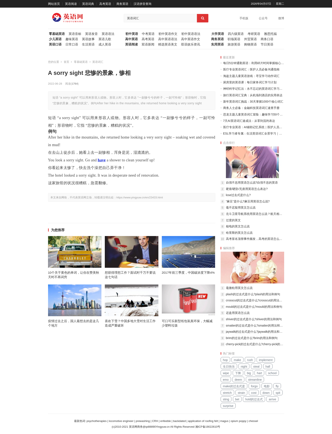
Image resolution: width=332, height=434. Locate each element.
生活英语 (88, 44)
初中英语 (131, 34)
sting (226, 399)
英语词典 (88, 3)
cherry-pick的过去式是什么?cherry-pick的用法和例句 (255, 344)
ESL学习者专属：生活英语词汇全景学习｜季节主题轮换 (253, 133)
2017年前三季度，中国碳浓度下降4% (188, 272)
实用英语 (217, 44)
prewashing (143, 421)
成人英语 (104, 44)
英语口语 (55, 44)
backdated (179, 421)
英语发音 (91, 34)
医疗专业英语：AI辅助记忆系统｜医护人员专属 (253, 127)
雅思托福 (270, 34)
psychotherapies (97, 421)
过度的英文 (233, 220)
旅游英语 (234, 44)
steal (256, 366)
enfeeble (165, 421)
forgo (254, 386)
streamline (255, 379)
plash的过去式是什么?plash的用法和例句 (253, 294)
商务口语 (267, 39)
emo (226, 379)
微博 (281, 18)
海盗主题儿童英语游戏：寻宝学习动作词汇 (251, 76)
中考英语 (148, 34)
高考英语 (105, 3)
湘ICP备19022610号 (207, 426)
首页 (66, 61)
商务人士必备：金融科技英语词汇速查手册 (251, 108)
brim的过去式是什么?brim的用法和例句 (252, 338)
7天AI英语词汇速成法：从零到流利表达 (249, 120)
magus (224, 421)
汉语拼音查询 (142, 3)
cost (254, 392)
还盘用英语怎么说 (238, 313)
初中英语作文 (167, 34)
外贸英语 (250, 39)
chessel (253, 421)
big (249, 373)
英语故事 (88, 39)
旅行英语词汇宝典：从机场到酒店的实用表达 (252, 95)
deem (238, 379)
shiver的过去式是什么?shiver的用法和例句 (254, 319)
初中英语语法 (190, 34)
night (244, 366)
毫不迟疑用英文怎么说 (241, 207)
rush (250, 360)
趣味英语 (71, 39)
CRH (155, 421)
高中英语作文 (190, 39)
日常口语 (71, 44)
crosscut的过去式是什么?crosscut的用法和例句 (255, 300)
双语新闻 (148, 44)
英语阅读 (71, 3)
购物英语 (250, 44)
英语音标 (75, 34)
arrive (272, 399)
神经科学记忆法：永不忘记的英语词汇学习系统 (253, 88)
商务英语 (122, 3)
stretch (227, 392)
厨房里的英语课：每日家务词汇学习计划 (250, 82)
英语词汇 (97, 61)
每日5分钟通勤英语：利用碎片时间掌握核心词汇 (253, 63)
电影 (267, 386)
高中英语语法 (167, 39)
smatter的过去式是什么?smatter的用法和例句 (255, 325)
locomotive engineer (121, 421)
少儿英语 (55, 39)
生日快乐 (229, 366)
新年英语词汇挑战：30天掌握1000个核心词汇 (253, 101)
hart (259, 373)
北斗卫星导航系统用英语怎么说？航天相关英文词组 (255, 214)
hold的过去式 (254, 399)
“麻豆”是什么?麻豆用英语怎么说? (248, 201)
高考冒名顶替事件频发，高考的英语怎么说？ (255, 238)
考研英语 (254, 34)
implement (266, 360)
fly (277, 386)
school (272, 373)
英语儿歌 (104, 39)
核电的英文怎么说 (238, 226)
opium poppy (238, 421)
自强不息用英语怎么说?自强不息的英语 (252, 182)
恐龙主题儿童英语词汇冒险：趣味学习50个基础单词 (253, 114)
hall (268, 366)
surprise (228, 406)
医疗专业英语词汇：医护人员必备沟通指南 (251, 69)
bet (237, 399)
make (237, 360)
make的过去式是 (234, 386)
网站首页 (54, 3)
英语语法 (108, 34)
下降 (238, 373)
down (266, 392)
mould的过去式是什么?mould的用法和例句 (254, 306)
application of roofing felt (203, 421)
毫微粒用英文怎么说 (239, 288)
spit (278, 392)
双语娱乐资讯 (190, 44)
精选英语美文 (167, 44)
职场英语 (234, 39)
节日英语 (267, 44)
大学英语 (217, 34)
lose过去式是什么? (238, 195)
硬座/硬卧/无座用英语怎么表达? (247, 189)
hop (225, 360)
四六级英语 (236, 34)
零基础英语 (57, 34)
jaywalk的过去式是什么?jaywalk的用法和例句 (255, 331)
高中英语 (131, 39)
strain (241, 392)
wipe (226, 373)
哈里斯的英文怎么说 (239, 232)
